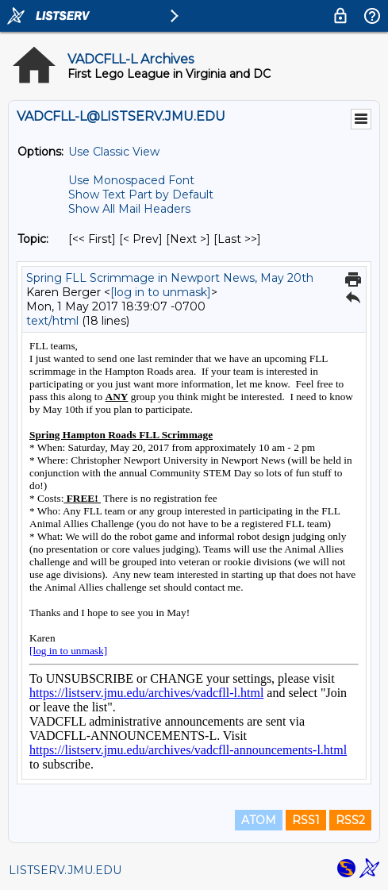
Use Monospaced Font (131, 180)
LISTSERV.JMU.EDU (65, 870)
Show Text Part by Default (140, 194)
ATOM (258, 820)
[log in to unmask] (160, 292)
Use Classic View (113, 151)
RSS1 (306, 820)
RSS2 (350, 820)
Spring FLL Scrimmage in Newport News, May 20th (169, 278)
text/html (52, 321)
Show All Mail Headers (129, 209)
